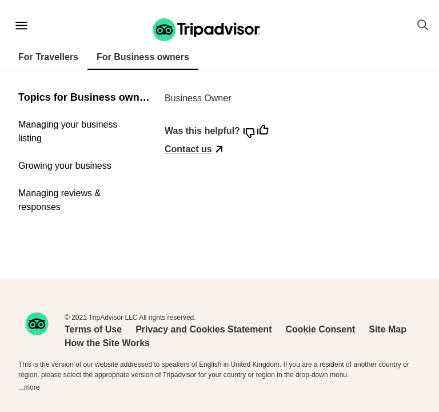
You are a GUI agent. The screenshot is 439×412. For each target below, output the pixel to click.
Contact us (188, 149)
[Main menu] (21, 26)
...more (28, 387)
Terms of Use (93, 329)
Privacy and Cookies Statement (203, 329)
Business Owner (198, 98)
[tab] (48, 58)
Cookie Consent (320, 329)
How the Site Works (107, 343)
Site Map (387, 329)
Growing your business (64, 166)
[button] (206, 29)
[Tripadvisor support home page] (207, 29)
